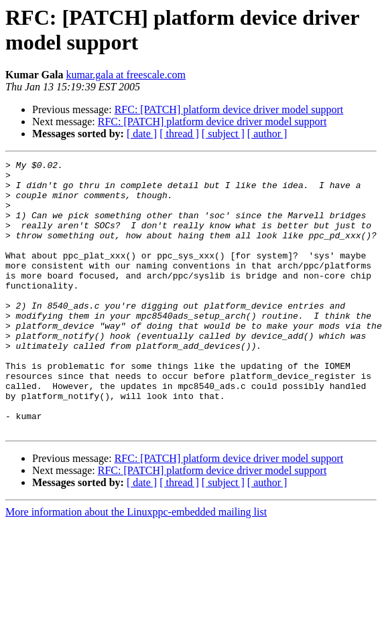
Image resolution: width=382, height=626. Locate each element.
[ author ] (267, 133)
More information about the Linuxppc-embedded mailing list (136, 566)
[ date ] (142, 133)
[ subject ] (223, 133)
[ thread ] (179, 133)
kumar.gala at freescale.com (126, 74)
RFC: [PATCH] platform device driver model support (229, 109)
